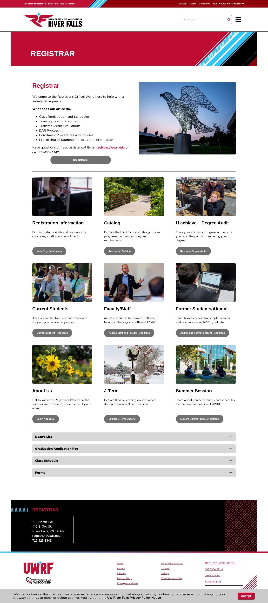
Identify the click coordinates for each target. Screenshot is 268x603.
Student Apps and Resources (227, 4)
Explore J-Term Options (122, 419)
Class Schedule (46, 460)
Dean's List (43, 436)
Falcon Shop (124, 578)
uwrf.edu (182, 4)
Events (192, 4)
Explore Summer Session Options (199, 419)
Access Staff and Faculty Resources (129, 333)
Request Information (220, 563)
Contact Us (204, 4)
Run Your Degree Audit (193, 251)
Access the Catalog (120, 251)
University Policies (172, 563)
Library (121, 573)
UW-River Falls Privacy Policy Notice (134, 597)
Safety (165, 573)
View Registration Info (49, 251)
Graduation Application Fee (56, 448)
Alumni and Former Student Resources (202, 333)
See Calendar (80, 160)
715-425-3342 (41, 540)
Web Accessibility (171, 578)
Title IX (165, 568)
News (120, 563)
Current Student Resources (52, 333)
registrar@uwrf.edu (110, 147)
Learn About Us (46, 419)
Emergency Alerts (127, 583)
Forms (40, 472)
